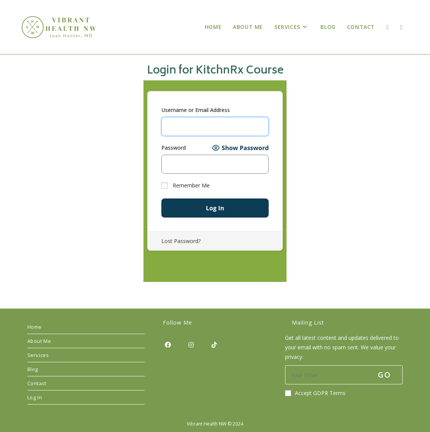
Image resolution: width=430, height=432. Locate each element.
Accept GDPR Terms (315, 393)
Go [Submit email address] (384, 375)
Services (38, 355)
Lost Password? (181, 241)
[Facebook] (167, 344)
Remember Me (185, 185)
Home (34, 326)
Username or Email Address (195, 110)
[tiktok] (214, 344)
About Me (39, 341)
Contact (36, 383)
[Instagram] (190, 344)
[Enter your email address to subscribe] (344, 374)
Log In (34, 397)
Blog (32, 369)
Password (173, 147)
